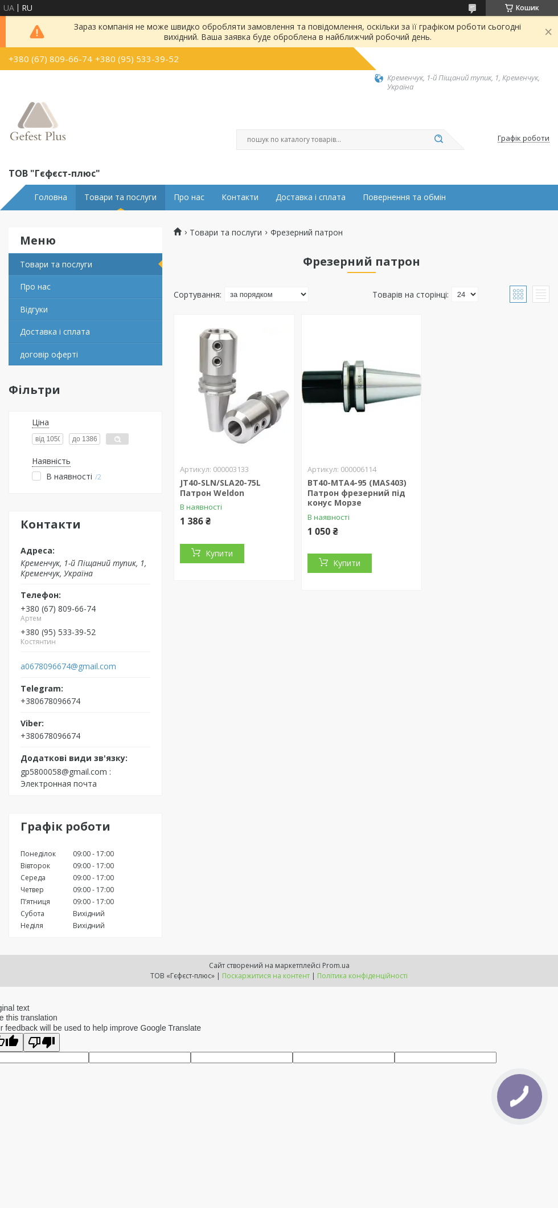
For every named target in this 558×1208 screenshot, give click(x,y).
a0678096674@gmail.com (68, 666)
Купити (219, 553)
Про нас (189, 197)
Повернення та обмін (404, 197)
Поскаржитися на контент (266, 976)
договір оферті (49, 354)
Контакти (240, 197)
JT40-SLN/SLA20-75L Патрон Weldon (220, 487)
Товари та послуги (120, 197)
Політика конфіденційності (362, 976)
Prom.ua (336, 965)
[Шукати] (438, 139)
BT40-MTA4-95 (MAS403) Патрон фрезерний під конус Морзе (357, 492)
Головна (50, 197)
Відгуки (34, 309)
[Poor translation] (41, 1042)
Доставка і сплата (311, 197)
